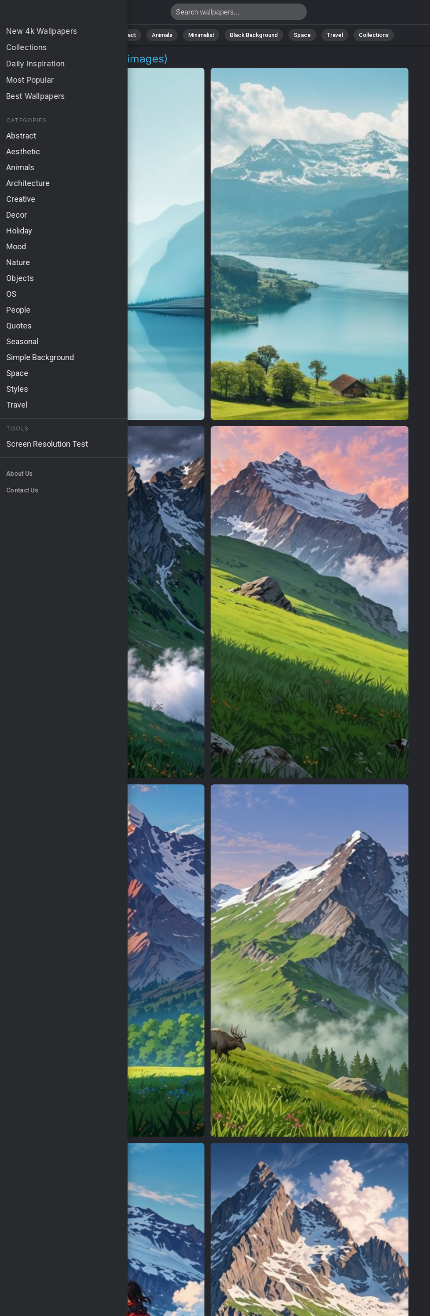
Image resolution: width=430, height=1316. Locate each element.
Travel (335, 35)
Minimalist (201, 35)
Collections (374, 35)
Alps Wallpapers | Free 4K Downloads (53, 14)
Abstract (124, 35)
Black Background (254, 35)
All (60, 35)
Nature (88, 35)
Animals (162, 35)
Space (302, 35)
